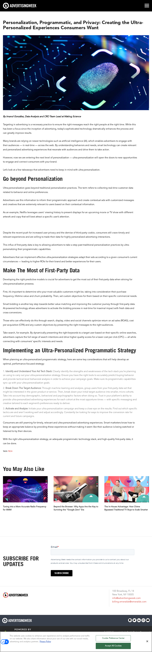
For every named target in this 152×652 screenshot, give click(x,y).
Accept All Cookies (113, 646)
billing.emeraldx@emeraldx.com (129, 602)
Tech (10, 451)
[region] (76, 642)
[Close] (147, 641)
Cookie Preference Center (113, 638)
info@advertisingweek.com (126, 598)
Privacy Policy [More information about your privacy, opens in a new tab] (45, 642)
